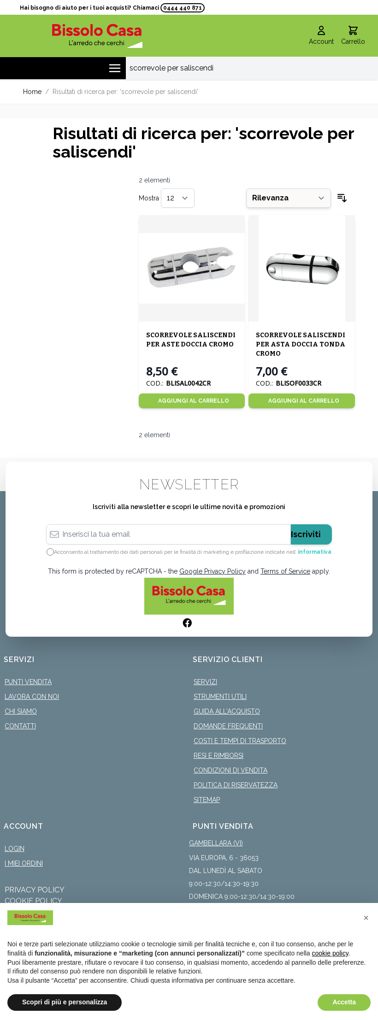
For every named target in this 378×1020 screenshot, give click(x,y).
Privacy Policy (35, 889)
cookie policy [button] (330, 953)
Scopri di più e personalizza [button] (64, 1002)
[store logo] (97, 35)
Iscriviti (306, 534)
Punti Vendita (28, 682)
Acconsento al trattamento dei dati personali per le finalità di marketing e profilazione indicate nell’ (192, 552)
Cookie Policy (33, 901)
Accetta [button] (344, 1002)
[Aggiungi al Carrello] (192, 400)
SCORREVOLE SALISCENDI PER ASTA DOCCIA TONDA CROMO (300, 344)
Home (32, 91)
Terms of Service (285, 571)
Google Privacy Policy (212, 571)
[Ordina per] (288, 198)
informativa (314, 552)
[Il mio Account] (321, 36)
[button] (366, 917)
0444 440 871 (182, 8)
